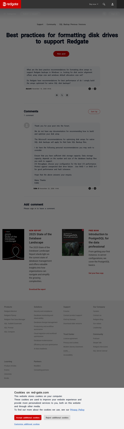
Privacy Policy (77, 409)
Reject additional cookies (57, 417)
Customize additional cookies (27, 424)
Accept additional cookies (27, 417)
